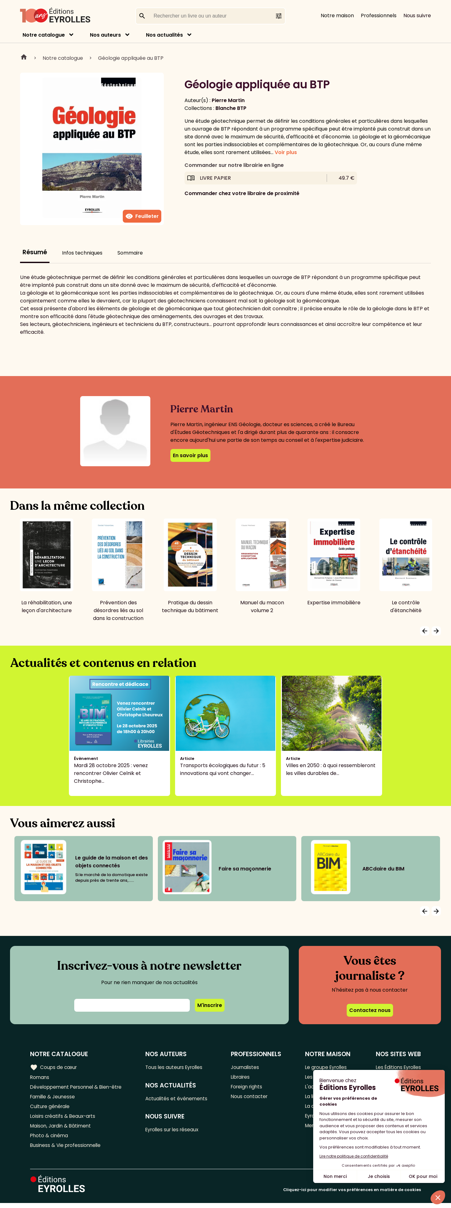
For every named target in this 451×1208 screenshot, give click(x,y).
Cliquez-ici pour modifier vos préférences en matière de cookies (352, 1194)
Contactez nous (370, 1010)
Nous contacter (251, 1098)
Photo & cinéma (50, 1139)
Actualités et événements (179, 1099)
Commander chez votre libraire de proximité (241, 193)
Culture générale (51, 1108)
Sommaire (130, 252)
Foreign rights (249, 1088)
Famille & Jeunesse (53, 1098)
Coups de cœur (54, 1067)
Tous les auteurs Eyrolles (178, 1067)
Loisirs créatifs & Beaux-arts (64, 1119)
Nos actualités (164, 35)
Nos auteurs (105, 35)
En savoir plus (190, 455)
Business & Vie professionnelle (67, 1150)
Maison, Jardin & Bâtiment (62, 1129)
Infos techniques (82, 252)
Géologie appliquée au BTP (130, 58)
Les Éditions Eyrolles (397, 1067)
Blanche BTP (230, 108)
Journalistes (247, 1067)
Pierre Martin (228, 100)
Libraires (242, 1077)
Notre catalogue (44, 35)
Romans (40, 1077)
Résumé (35, 252)
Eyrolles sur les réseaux (176, 1131)
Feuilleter (142, 216)
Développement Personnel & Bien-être (78, 1088)
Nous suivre (417, 15)
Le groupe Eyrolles (325, 1067)
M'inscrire (209, 1005)
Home (24, 58)
